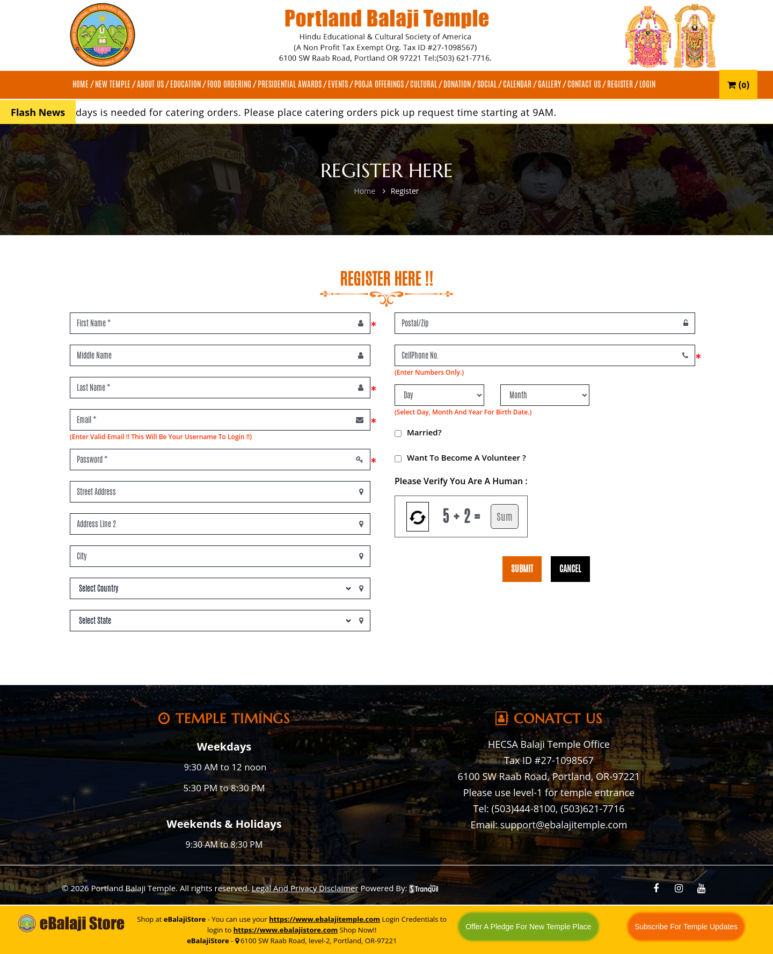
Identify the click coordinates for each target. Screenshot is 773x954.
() (738, 84)
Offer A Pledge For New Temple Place (528, 926)
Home (364, 191)
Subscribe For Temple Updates (686, 926)
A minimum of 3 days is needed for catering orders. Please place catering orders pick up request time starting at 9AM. (314, 112)
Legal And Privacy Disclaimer (305, 888)
